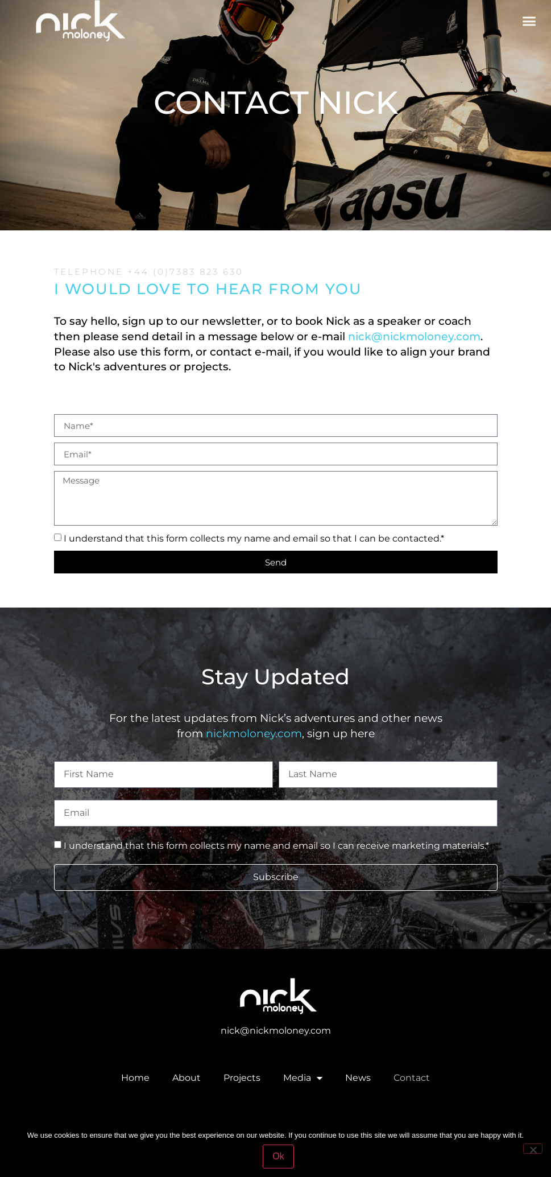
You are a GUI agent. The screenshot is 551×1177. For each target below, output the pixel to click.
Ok (278, 1156)
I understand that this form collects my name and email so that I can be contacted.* (254, 538)
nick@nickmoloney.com (414, 336)
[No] (532, 1148)
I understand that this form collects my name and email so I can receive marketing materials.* (276, 845)
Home (135, 1077)
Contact (411, 1077)
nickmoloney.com (254, 733)
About (186, 1077)
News (358, 1077)
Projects (241, 1077)
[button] (529, 15)
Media (302, 1078)
